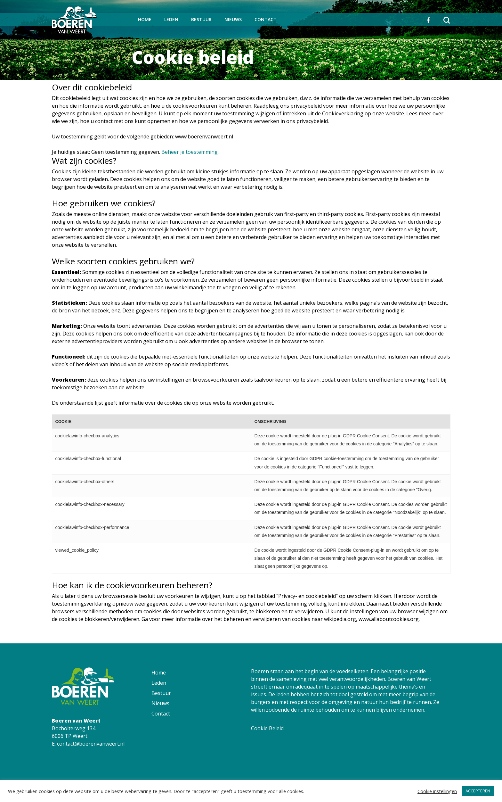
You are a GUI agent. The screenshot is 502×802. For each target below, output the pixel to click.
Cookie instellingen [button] (437, 791)
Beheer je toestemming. (190, 151)
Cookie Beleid (267, 728)
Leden (171, 19)
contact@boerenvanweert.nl (91, 743)
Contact (266, 19)
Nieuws (233, 19)
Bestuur (201, 19)
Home (144, 19)
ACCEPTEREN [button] (478, 791)
